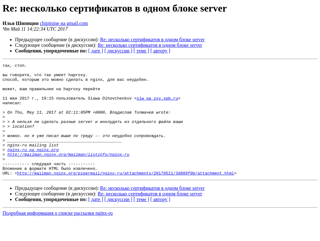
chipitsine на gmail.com (64, 23)
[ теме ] (141, 50)
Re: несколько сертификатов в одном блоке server (152, 39)
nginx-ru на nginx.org (33, 167)
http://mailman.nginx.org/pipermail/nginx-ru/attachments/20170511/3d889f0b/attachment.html (125, 195)
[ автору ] (160, 50)
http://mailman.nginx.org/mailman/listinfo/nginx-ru (68, 173)
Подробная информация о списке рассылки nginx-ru (57, 235)
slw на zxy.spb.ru (157, 105)
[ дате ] (95, 50)
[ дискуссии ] (118, 50)
